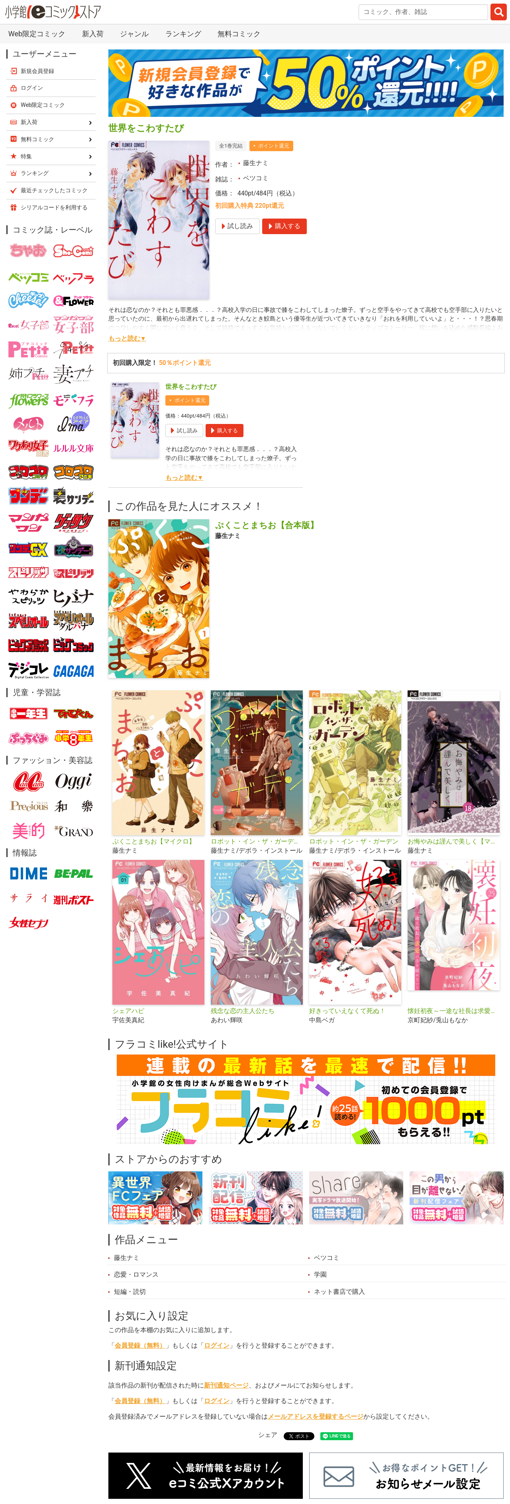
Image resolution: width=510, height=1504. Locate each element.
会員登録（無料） (140, 1345)
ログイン (217, 1345)
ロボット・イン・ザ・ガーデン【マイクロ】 (257, 841)
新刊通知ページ (226, 1385)
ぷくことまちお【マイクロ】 (153, 841)
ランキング (183, 34)
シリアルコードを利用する (54, 207)
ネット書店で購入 (339, 1291)
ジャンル (134, 34)
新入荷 (93, 34)
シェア (267, 1435)
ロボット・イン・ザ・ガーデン (353, 841)
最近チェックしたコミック (54, 190)
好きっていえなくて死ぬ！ (347, 1011)
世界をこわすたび (190, 386)
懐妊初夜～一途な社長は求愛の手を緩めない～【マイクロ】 (454, 1011)
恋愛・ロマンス (136, 1274)
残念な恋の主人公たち (243, 1011)
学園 (320, 1274)
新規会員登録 (37, 71)
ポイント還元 (273, 146)
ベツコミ (256, 178)
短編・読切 (130, 1291)
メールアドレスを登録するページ (315, 1416)
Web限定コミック (36, 34)
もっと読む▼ (127, 338)
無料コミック (239, 34)
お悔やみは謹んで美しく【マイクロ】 (454, 841)
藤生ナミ (256, 163)
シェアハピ (128, 1011)
